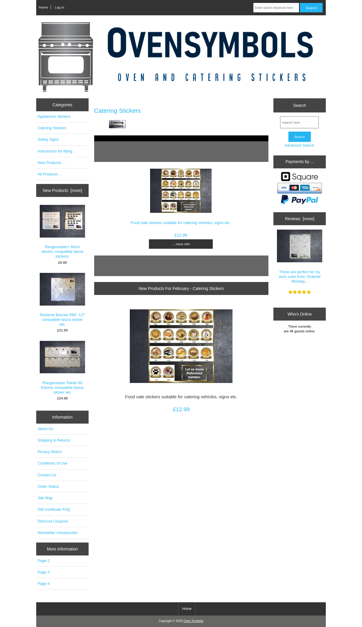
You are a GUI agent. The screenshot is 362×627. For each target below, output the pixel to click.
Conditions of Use (52, 463)
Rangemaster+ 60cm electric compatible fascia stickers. (62, 232)
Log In (59, 7)
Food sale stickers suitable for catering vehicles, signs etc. (181, 222)
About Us (45, 429)
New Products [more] (62, 190)
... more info (181, 244)
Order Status (48, 486)
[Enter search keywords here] (276, 7)
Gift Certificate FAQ (54, 509)
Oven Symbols (193, 621)
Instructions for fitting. (55, 151)
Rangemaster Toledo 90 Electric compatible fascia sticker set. (62, 368)
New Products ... (51, 162)
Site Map (45, 498)
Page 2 (43, 560)
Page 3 (43, 572)
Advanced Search (299, 145)
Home (43, 7)
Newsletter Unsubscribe (57, 532)
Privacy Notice (50, 451)
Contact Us (47, 475)
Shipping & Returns (54, 440)
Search (299, 105)
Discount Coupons (53, 521)
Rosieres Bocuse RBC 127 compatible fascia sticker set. (62, 300)
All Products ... (50, 174)
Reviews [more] (299, 218)
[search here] (299, 122)
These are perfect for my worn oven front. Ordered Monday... (300, 256)
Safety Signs (48, 139)
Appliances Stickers (54, 116)
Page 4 (43, 583)
